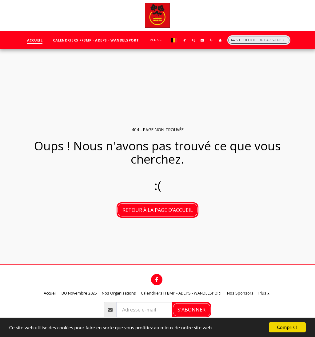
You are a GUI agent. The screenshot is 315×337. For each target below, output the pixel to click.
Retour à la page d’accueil (157, 210)
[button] (184, 40)
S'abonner (191, 309)
